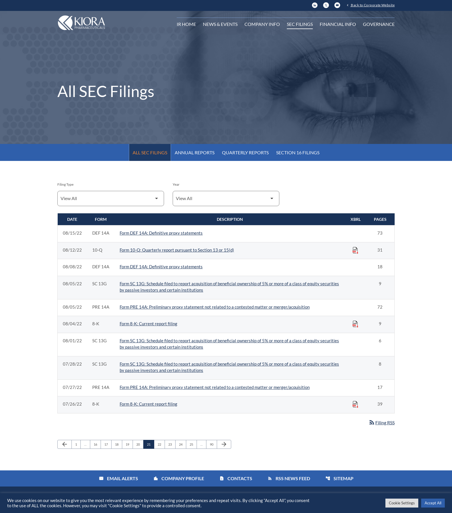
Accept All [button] (433, 503)
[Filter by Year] (226, 198)
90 (213, 444)
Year (176, 184)
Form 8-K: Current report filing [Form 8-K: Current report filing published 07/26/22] (148, 403)
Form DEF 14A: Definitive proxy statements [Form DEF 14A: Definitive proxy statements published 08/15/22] (161, 232)
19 (129, 444)
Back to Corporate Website (372, 5)
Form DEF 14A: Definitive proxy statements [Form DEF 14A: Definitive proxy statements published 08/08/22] (161, 266)
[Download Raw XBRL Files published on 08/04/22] (355, 323)
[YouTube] (337, 4)
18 (118, 444)
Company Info (262, 24)
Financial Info (338, 24)
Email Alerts (118, 478)
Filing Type (65, 184)
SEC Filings (300, 24)
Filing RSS (381, 422)
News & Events (220, 24)
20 (139, 444)
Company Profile (178, 478)
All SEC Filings (150, 152)
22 (161, 444)
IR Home (186, 24)
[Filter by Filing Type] (110, 198)
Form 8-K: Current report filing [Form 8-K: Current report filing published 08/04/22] (148, 323)
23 (171, 444)
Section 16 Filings (297, 152)
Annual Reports (194, 152)
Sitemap (339, 478)
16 (97, 444)
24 (182, 444)
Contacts (235, 478)
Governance (379, 24)
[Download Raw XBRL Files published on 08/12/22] (355, 250)
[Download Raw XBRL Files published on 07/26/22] (355, 404)
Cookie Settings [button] (402, 503)
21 (150, 444)
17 (107, 444)
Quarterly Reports (245, 152)
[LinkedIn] (315, 4)
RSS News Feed (289, 478)
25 (193, 444)
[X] (326, 4)
